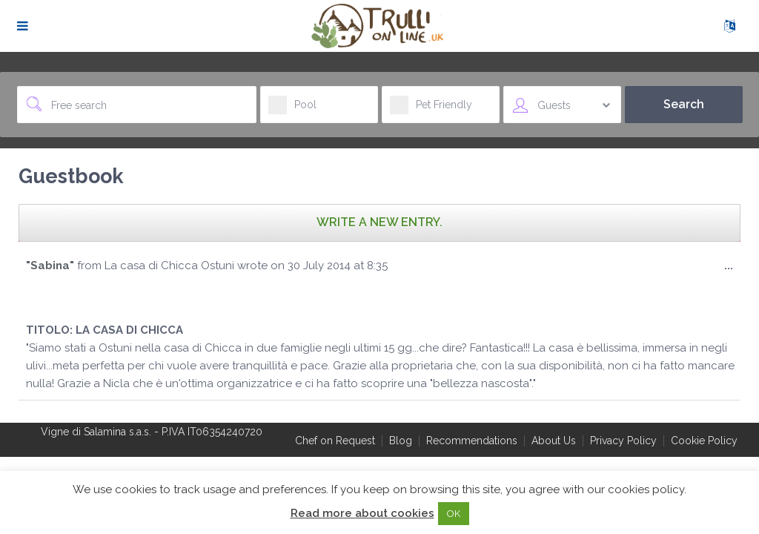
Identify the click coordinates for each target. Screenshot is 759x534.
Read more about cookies (362, 513)
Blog (400, 440)
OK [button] (453, 513)
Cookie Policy (704, 440)
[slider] (55, 295)
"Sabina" (50, 265)
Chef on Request (335, 440)
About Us (553, 440)
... (732, 269)
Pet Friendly (431, 109)
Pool (292, 109)
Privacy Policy (623, 440)
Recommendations (471, 440)
